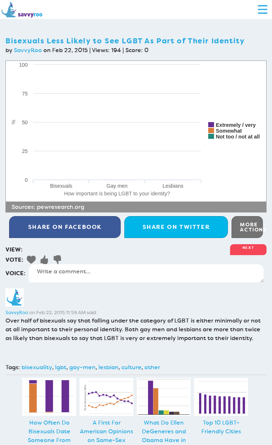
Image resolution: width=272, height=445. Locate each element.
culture (131, 367)
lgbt (60, 367)
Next (248, 247)
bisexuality (37, 367)
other (152, 367)
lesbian (108, 367)
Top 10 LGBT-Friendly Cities (221, 427)
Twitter (176, 227)
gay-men (82, 367)
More (251, 227)
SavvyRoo (28, 50)
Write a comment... (146, 273)
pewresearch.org (60, 207)
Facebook (65, 227)
